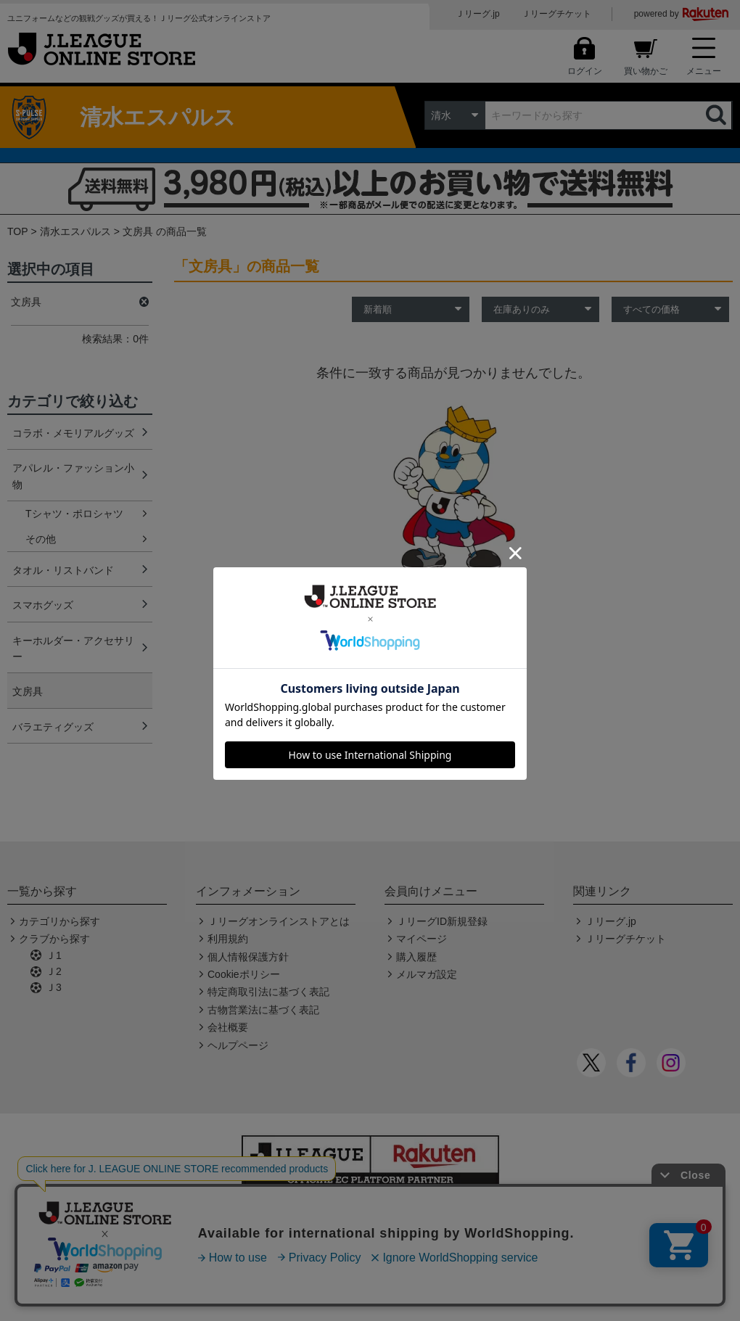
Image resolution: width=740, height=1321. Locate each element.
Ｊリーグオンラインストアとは (278, 921)
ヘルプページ (237, 1045)
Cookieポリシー (243, 974)
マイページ (421, 939)
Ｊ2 (54, 971)
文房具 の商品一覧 (165, 231)
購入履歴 (416, 957)
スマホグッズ (42, 605)
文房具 (27, 691)
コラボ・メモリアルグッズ (73, 433)
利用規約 (227, 939)
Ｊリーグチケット (556, 14)
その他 (40, 539)
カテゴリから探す (59, 921)
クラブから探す (54, 939)
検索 (717, 115)
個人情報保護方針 (248, 957)
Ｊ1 (54, 955)
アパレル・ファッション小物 (73, 476)
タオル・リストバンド (63, 570)
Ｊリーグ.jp (478, 14)
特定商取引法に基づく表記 (268, 991)
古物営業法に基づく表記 (263, 1010)
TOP (17, 231)
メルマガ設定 (426, 974)
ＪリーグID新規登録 (442, 921)
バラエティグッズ (53, 727)
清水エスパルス (75, 231)
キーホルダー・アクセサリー (73, 648)
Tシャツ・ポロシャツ (74, 513)
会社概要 (227, 1027)
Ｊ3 (54, 987)
